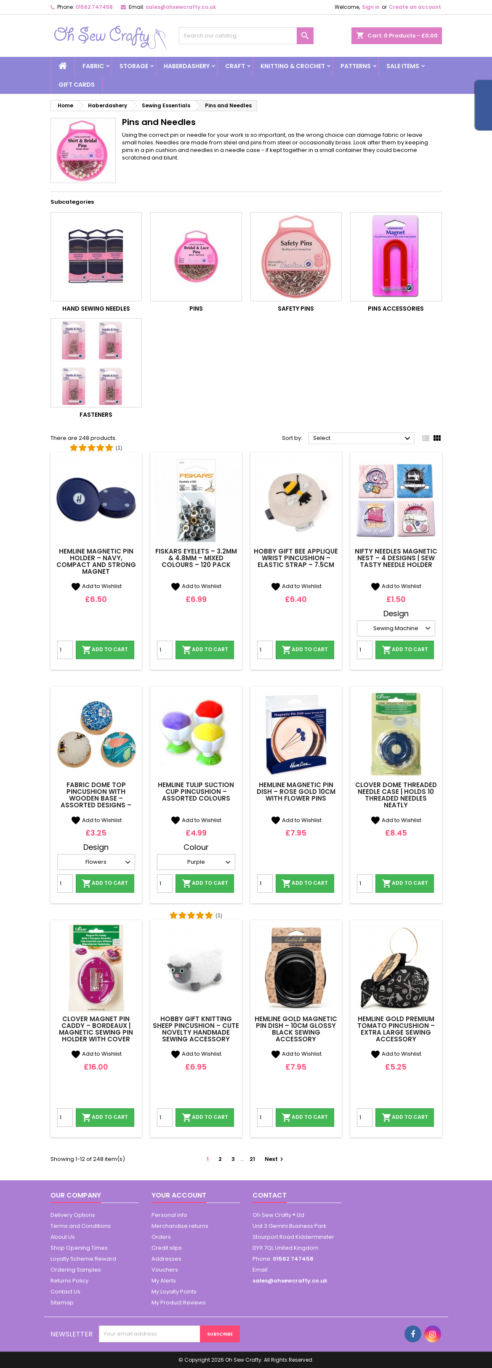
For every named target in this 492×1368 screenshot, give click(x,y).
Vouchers (165, 1270)
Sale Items (402, 66)
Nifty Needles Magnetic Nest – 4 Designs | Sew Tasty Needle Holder (396, 558)
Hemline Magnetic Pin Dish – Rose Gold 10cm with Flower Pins (296, 791)
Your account (179, 1195)
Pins (196, 308)
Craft (235, 66)
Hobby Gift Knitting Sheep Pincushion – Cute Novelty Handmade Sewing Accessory (196, 1028)
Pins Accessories (396, 308)
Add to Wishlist (96, 586)
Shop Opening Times (79, 1248)
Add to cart (105, 650)
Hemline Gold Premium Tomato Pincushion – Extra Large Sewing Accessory (396, 1028)
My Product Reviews (179, 1303)
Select (363, 439)
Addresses (166, 1259)
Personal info (169, 1215)
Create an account (415, 7)
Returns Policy (69, 1281)
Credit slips (167, 1248)
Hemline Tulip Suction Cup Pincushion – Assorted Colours (196, 791)
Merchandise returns (180, 1226)
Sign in (371, 7)
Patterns (355, 66)
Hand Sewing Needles (96, 308)
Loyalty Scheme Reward (83, 1259)
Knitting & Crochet (293, 66)
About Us (63, 1237)
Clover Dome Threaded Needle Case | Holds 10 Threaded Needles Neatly (396, 794)
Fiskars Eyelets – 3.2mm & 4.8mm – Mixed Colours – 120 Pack (196, 558)
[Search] (246, 35)
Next (275, 1159)
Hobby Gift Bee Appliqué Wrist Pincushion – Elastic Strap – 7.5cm (296, 558)
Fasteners (96, 414)
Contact (270, 1195)
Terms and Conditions (81, 1226)
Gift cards (77, 84)
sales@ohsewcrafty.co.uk (181, 7)
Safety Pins (296, 308)
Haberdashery (187, 66)
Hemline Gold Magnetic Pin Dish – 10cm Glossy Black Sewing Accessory (296, 1028)
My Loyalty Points (174, 1292)
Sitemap (62, 1303)
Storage (134, 66)
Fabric (93, 66)
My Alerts (164, 1281)
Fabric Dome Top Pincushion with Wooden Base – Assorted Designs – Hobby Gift (96, 798)
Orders (161, 1237)
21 (252, 1159)
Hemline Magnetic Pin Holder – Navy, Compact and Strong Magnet (96, 561)
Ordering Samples (76, 1270)
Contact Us (65, 1292)
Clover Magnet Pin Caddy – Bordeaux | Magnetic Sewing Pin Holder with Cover (96, 1028)
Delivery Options (73, 1215)
